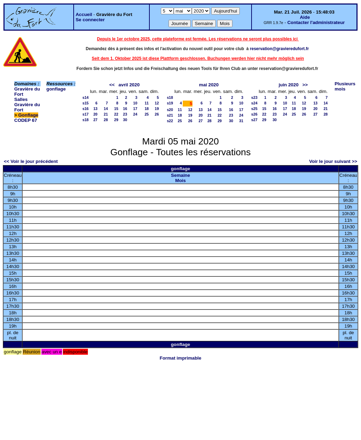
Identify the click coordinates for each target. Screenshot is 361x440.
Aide (305, 17)
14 (106, 109)
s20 (170, 110)
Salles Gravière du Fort (27, 104)
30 (125, 120)
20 (95, 114)
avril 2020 (129, 84)
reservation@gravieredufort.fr (279, 48)
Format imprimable (181, 358)
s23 (254, 97)
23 (125, 114)
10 (135, 103)
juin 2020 (288, 84)
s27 (254, 120)
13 (95, 109)
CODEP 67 (25, 120)
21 (106, 114)
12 (157, 103)
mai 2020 (209, 84)
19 (157, 109)
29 (116, 120)
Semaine (180, 175)
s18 (85, 120)
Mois (180, 180)
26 (157, 114)
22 (116, 114)
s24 (254, 103)
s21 (170, 115)
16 (125, 109)
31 (241, 121)
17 (135, 109)
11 (147, 103)
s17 (85, 114)
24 (135, 114)
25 (147, 114)
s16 (85, 109)
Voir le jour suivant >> (333, 161)
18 (147, 109)
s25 (254, 109)
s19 (170, 103)
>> (305, 84)
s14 (85, 97)
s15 (85, 103)
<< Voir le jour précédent (31, 161)
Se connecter (90, 19)
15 (116, 109)
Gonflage (28, 115)
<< (112, 84)
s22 (170, 121)
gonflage (56, 89)
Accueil (84, 14)
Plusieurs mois (345, 86)
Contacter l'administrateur (316, 22)
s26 (254, 114)
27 (95, 120)
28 (106, 120)
